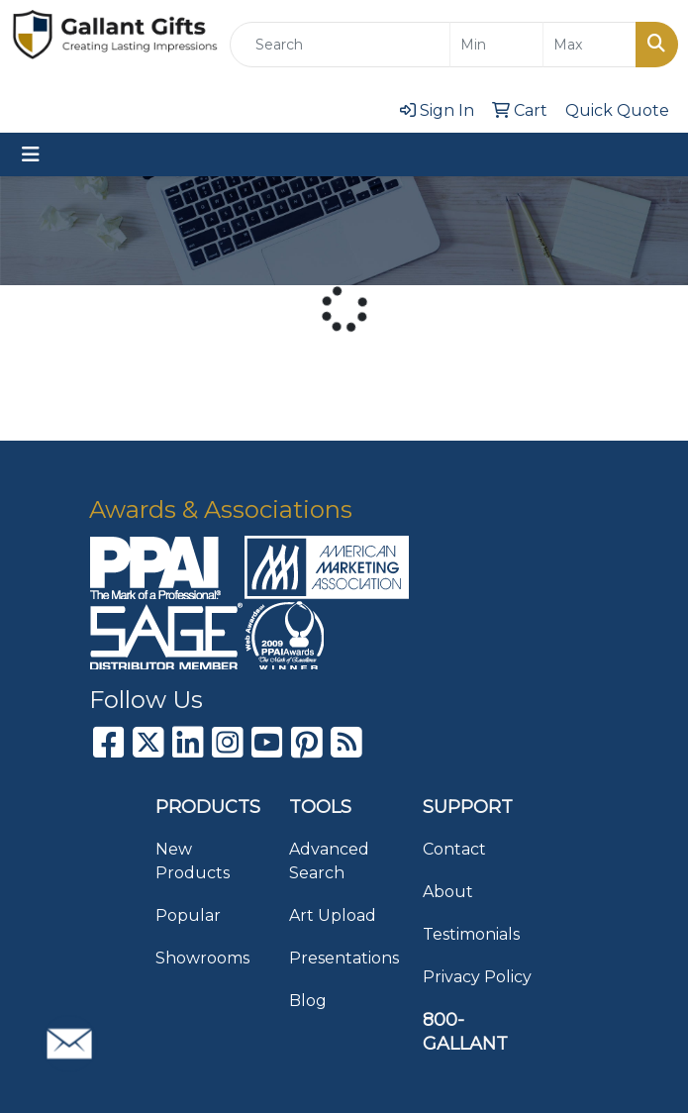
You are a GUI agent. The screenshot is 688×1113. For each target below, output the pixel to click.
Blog (308, 1000)
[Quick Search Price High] (589, 44)
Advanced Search (329, 861)
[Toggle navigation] (30, 154)
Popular (188, 915)
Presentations (344, 958)
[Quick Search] (340, 44)
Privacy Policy (477, 976)
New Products (192, 861)
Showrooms (202, 958)
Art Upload (332, 915)
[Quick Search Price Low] (496, 44)
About (448, 891)
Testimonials (471, 934)
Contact (454, 849)
